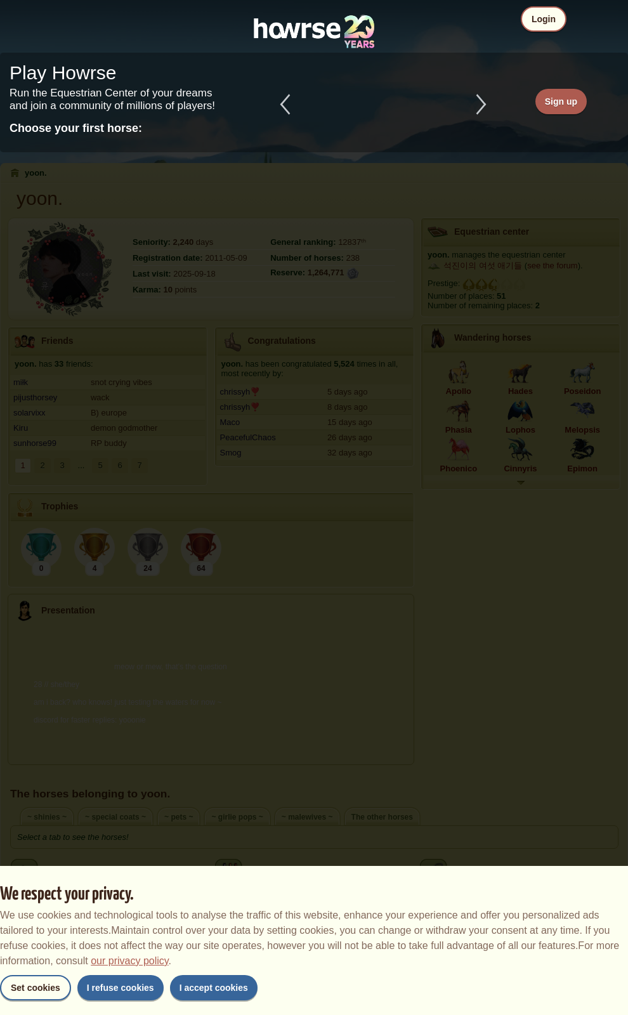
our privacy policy (129, 960)
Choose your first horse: (76, 128)
